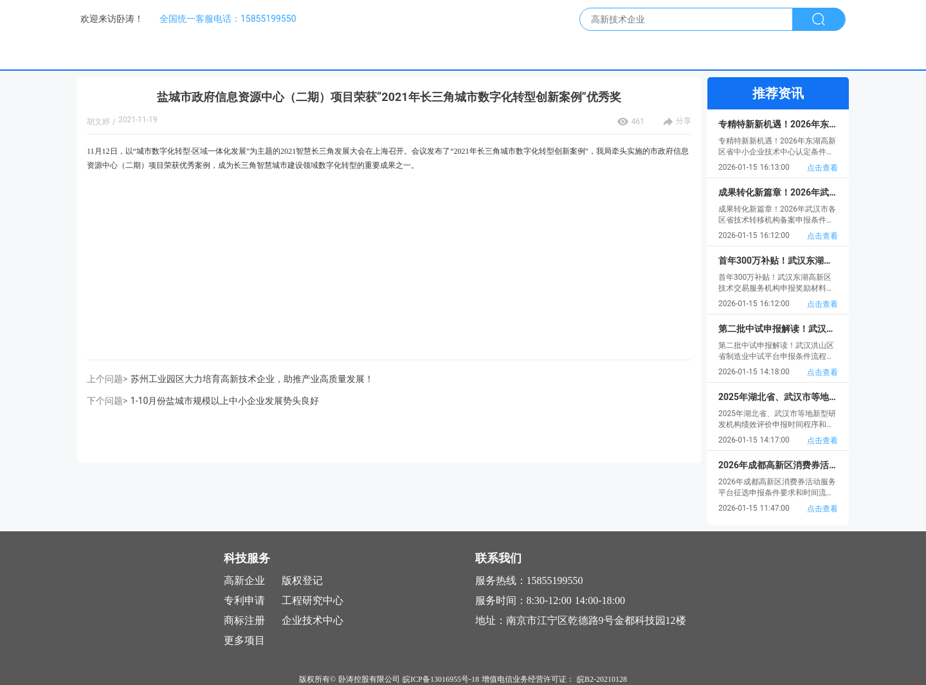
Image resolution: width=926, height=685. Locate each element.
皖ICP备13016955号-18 (441, 679)
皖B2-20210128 (602, 679)
